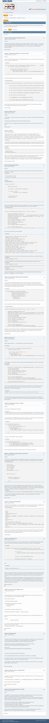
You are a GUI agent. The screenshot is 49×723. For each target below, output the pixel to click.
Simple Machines (11, 720)
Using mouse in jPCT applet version (16, 589)
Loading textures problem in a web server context (19, 53)
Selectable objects (12, 633)
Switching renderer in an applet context (17, 670)
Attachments (15, 29)
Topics (10, 29)
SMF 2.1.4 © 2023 (5, 720)
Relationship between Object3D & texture (17, 37)
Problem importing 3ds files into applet (16, 689)
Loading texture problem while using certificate (18, 453)
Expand (11, 80)
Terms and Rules (40, 720)
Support (6, 37)
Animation (11, 130)
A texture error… (12, 337)
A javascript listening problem (15, 501)
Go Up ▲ (45, 720)
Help (36, 720)
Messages (5, 29)
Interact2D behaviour (13, 538)
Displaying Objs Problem (14, 165)
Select (8, 62)
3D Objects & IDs (12, 111)
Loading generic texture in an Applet (16, 403)
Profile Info (6, 20)
